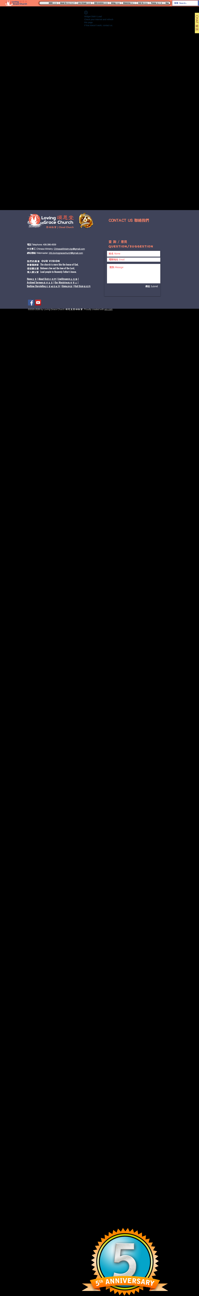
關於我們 (51, 279)
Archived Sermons (35, 282)
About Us (43, 279)
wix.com (108, 309)
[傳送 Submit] (148, 286)
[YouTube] (38, 302)
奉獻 (70, 286)
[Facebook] (31, 302)
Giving (65, 286)
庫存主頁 (48, 283)
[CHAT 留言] (197, 23)
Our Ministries (61, 282)
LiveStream (63, 279)
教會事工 (72, 283)
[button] (67, 3)
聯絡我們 (86, 286)
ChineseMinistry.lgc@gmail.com (69, 248)
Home (29, 279)
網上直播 (72, 279)
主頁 (34, 279)
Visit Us (77, 286)
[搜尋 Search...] (183, 3)
